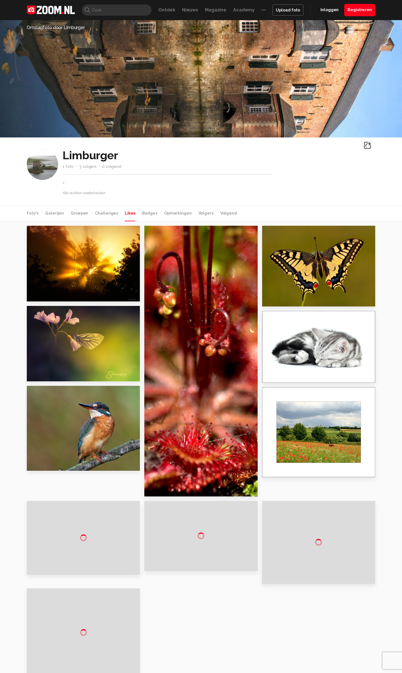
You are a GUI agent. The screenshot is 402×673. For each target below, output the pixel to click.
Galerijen (54, 213)
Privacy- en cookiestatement (238, 665)
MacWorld (219, 626)
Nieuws (190, 10)
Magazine (215, 10)
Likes (130, 213)
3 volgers (88, 166)
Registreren (360, 10)
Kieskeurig (54, 626)
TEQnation (261, 632)
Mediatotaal (177, 626)
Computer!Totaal (122, 626)
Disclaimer (319, 569)
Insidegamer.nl (308, 626)
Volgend (228, 213)
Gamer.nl (284, 626)
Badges (149, 213)
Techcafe (199, 626)
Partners (318, 588)
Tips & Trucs (151, 626)
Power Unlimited (339, 626)
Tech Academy (177, 632)
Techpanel (264, 626)
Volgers (206, 213)
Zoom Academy (146, 632)
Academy (244, 10)
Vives (198, 632)
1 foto (68, 166)
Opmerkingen (178, 213)
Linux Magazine (220, 632)
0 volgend (111, 166)
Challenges (106, 213)
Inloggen (329, 10)
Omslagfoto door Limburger (56, 27)
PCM (100, 626)
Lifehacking (241, 626)
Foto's (33, 213)
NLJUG (242, 632)
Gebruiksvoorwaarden (330, 578)
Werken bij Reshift (187, 665)
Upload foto (288, 10)
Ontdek (166, 10)
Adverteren (320, 559)
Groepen (79, 213)
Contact (317, 608)
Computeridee (80, 626)
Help (314, 598)
